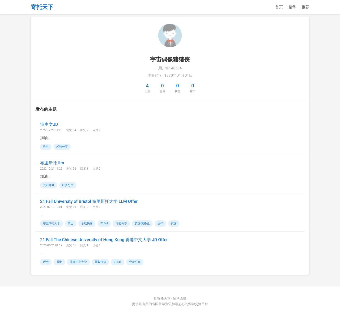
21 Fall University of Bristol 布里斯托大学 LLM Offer (89, 201)
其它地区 (48, 185)
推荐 (305, 7)
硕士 (70, 223)
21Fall (104, 223)
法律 (160, 223)
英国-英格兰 (142, 223)
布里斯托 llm (52, 162)
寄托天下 (42, 7)
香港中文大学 (78, 262)
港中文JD (49, 124)
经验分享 (62, 146)
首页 (279, 7)
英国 (174, 223)
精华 (292, 7)
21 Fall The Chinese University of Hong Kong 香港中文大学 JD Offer (104, 239)
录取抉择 (87, 223)
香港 (46, 146)
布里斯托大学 (51, 223)
